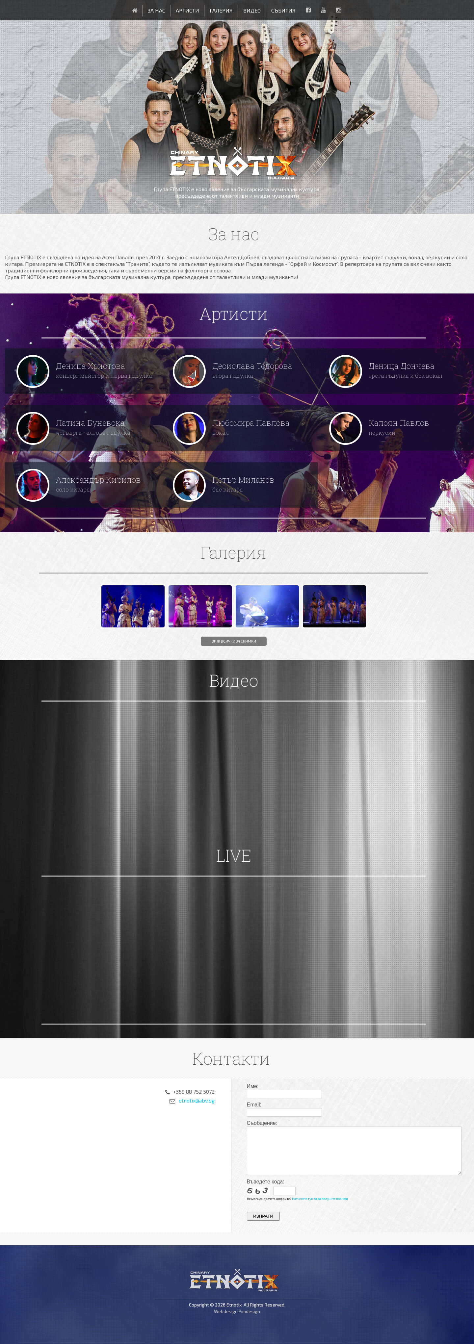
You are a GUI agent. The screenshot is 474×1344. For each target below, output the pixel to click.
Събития (283, 10)
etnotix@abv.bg (197, 1101)
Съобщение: (262, 1123)
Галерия (221, 10)
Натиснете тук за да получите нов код (320, 1199)
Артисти (187, 10)
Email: (254, 1104)
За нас (156, 10)
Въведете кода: (265, 1181)
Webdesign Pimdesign (237, 1311)
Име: (253, 1086)
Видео (252, 10)
